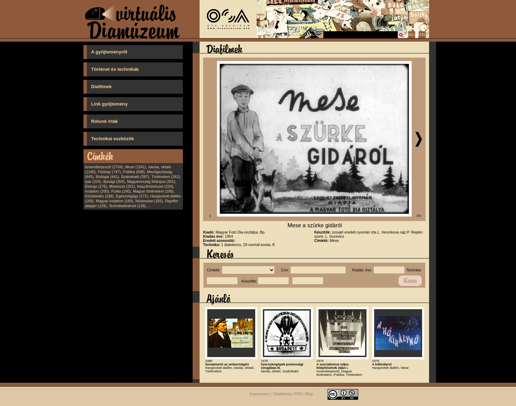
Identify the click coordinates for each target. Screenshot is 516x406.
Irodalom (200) (97, 191)
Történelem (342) (165, 177)
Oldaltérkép (282, 394)
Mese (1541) (135, 167)
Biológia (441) (107, 177)
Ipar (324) (93, 181)
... (149, 206)
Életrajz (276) (96, 186)
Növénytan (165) (149, 201)
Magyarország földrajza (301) (151, 181)
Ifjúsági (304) (114, 181)
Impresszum (260, 394)
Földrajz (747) (109, 172)
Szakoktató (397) (135, 177)
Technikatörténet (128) (127, 206)
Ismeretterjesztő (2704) (104, 167)
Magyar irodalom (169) (114, 201)
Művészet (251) (122, 186)
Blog (309, 394)
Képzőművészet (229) (155, 186)
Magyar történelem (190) (153, 191)
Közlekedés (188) (99, 196)
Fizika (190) (121, 191)
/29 (419, 216)
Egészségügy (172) (132, 196)
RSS (299, 394)
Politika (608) (134, 172)
